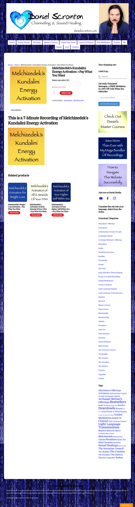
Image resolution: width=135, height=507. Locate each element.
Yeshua (101, 378)
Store (17, 65)
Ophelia (101, 321)
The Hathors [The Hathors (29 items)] (117, 455)
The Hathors (103, 366)
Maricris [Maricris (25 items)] (111, 430)
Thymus (101, 370)
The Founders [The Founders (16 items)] (104, 455)
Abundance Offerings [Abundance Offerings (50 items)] (109, 390)
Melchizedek (79, 101)
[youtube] (101, 198)
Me (124, 42)
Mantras (101, 297)
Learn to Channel (86, 42)
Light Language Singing (107, 289)
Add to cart (66, 93)
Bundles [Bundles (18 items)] (121, 405)
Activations (68, 101)
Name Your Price (68, 42)
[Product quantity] (55, 93)
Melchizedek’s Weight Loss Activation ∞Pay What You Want (16, 207)
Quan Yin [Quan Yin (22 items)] (121, 440)
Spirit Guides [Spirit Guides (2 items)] (122, 446)
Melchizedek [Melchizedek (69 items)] (105, 436)
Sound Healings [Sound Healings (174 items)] (108, 445)
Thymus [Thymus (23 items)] (102, 458)
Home (12, 42)
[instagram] (115, 198)
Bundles (101, 256)
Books (59, 47)
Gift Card (101, 268)
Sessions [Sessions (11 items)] (117, 443)
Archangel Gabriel (105, 236)
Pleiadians (102, 325)
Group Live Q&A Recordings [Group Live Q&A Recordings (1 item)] (106, 415)
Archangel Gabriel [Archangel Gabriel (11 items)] (112, 396)
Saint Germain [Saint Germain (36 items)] (105, 442)
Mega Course (103, 309)
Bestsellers (102, 244)
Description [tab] (16, 110)
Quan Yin (102, 330)
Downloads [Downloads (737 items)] (106, 408)
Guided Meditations (105, 281)
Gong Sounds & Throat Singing (110, 273)
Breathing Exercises (106, 252)
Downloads (102, 260)
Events (101, 264)
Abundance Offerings (106, 224)
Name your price (60, 80)
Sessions (37, 42)
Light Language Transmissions (110, 293)
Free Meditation (103, 42)
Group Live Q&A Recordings (109, 277)
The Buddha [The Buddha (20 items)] (104, 452)
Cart (67, 47)
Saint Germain (103, 334)
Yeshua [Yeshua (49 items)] (119, 457)
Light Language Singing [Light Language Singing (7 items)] (117, 421)
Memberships (103, 317)
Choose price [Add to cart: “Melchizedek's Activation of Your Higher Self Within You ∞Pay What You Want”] (57, 215)
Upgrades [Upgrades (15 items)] (111, 458)
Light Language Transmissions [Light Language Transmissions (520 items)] (109, 425)
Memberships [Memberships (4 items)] (118, 436)
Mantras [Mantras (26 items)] (102, 430)
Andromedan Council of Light (110, 232)
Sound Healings (104, 342)
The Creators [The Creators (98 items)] (117, 451)
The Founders (103, 362)
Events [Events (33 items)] (119, 408)
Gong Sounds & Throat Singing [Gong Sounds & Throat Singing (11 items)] (114, 412)
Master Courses (51, 42)
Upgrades (102, 374)
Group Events (24, 42)
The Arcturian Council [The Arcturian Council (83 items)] (111, 448)
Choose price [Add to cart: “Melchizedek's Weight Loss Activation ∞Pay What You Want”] (14, 212)
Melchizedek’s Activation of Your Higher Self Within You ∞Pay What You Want (61, 208)
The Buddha (103, 354)
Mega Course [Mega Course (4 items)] (109, 433)
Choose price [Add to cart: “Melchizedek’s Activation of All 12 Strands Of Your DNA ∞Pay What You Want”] (36, 215)
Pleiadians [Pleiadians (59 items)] (111, 439)
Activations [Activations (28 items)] (103, 393)
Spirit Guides (103, 346)
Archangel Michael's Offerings (110, 240)
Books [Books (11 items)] (100, 405)
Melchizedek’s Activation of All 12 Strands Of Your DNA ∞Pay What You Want (38, 208)
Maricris (101, 301)
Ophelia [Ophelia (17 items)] (101, 440)
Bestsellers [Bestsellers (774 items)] (118, 402)
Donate (117, 42)
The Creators (103, 358)
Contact (75, 47)
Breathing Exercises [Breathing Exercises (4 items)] (110, 405)
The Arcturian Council (107, 350)
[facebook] (108, 198)
